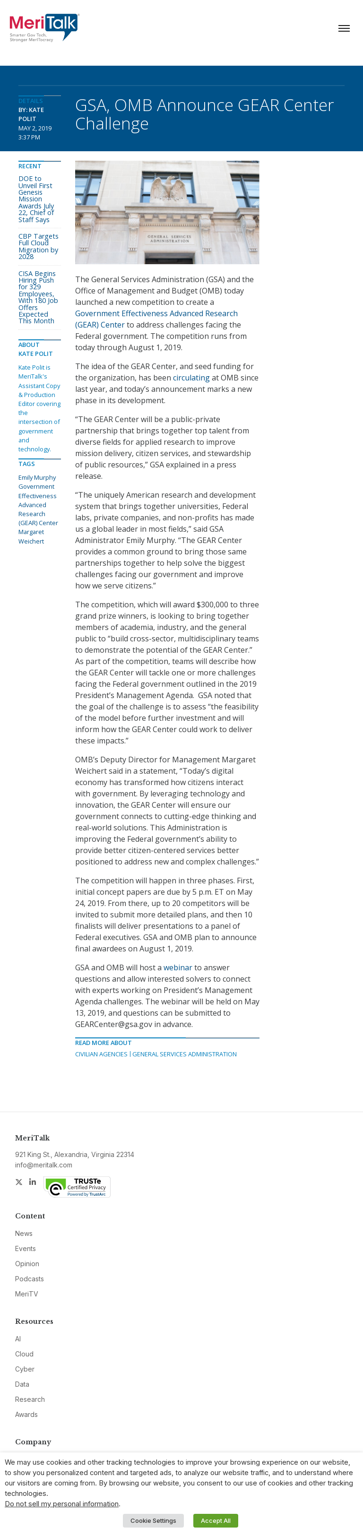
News (24, 1233)
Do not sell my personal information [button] (62, 1504)
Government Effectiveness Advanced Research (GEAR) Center (38, 504)
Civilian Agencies (101, 1054)
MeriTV (26, 1294)
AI (18, 1339)
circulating (191, 377)
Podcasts (29, 1279)
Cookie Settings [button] (153, 1520)
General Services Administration (184, 1054)
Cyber (25, 1369)
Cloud (24, 1354)
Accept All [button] (216, 1520)
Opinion (27, 1264)
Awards (26, 1414)
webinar (178, 967)
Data (22, 1384)
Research (30, 1399)
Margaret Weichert (31, 536)
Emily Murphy (37, 477)
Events (25, 1248)
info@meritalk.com (43, 1165)
